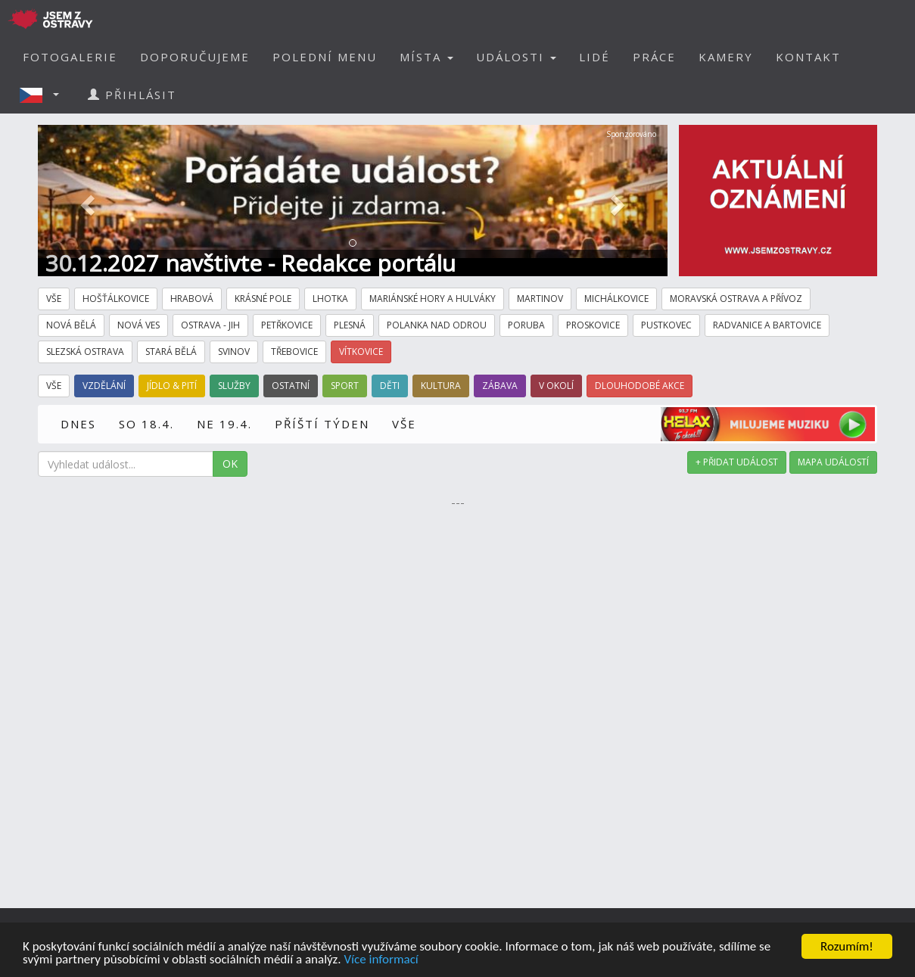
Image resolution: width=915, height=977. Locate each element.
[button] (43, 95)
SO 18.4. (146, 423)
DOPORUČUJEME (195, 56)
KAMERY (726, 56)
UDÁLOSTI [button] (516, 56)
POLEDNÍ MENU (324, 56)
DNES (78, 423)
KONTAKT (808, 56)
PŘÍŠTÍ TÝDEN (322, 423)
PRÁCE (654, 56)
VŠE (404, 423)
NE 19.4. (224, 423)
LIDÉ (594, 56)
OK (230, 463)
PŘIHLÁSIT (132, 94)
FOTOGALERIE (70, 56)
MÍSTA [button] (426, 56)
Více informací (381, 960)
